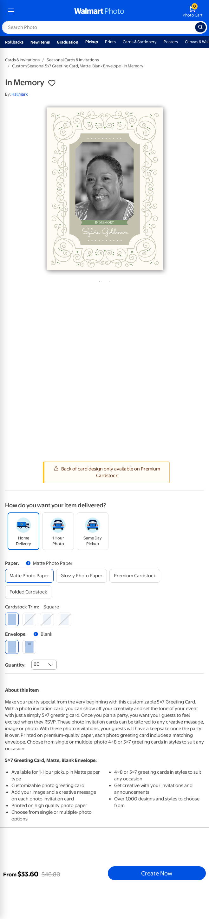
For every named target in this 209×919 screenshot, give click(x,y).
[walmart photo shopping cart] (192, 11)
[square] (12, 619)
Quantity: (15, 665)
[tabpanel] (104, 188)
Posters (171, 41)
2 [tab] (108, 280)
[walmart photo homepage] (99, 11)
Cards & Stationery (140, 41)
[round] (29, 619)
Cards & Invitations (22, 60)
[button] (51, 83)
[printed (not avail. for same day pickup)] (29, 647)
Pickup (91, 41)
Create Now (156, 873)
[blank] (12, 647)
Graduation (67, 42)
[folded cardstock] (28, 592)
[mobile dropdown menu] (11, 11)
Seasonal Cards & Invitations (73, 60)
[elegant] (47, 619)
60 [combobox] (37, 664)
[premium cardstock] (134, 576)
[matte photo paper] (29, 576)
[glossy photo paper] (81, 576)
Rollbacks (14, 42)
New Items (40, 42)
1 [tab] (98, 280)
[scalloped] (64, 619)
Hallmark (19, 94)
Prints (110, 41)
